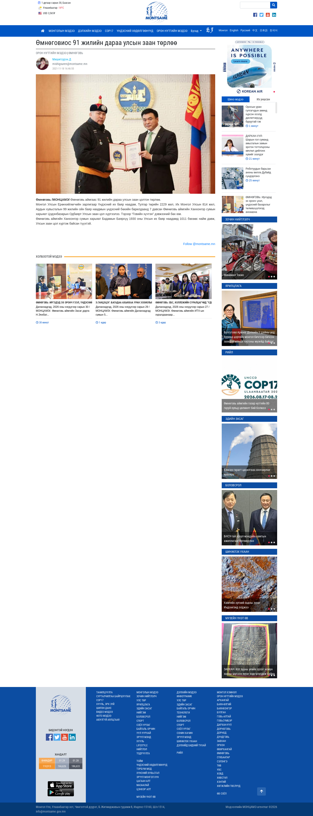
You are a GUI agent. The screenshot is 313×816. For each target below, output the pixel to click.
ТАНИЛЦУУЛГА (104, 692)
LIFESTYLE (142, 745)
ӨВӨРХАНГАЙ (224, 749)
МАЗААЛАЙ (143, 785)
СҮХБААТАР (223, 757)
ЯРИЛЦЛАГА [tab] (233, 286)
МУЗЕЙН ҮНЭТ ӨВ (146, 796)
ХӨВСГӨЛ (222, 777)
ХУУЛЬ (140, 741)
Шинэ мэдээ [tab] (235, 99)
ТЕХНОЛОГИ (183, 712)
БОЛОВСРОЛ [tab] (233, 485)
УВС (219, 769)
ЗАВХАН (221, 741)
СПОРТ (140, 720)
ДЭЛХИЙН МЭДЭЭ (90, 31)
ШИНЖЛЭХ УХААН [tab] (237, 551)
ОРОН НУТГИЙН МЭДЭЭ (172, 31)
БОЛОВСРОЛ (143, 716)
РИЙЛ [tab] (229, 352)
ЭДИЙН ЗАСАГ (144, 708)
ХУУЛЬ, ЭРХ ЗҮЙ (105, 704)
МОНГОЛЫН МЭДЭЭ (62, 31)
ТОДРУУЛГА (143, 753)
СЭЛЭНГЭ (222, 761)
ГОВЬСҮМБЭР (224, 720)
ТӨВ (219, 765)
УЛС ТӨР (141, 700)
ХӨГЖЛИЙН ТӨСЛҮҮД (228, 786)
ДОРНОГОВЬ (224, 728)
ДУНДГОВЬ (223, 736)
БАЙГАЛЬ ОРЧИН (146, 728)
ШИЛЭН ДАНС (104, 708)
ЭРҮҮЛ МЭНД (144, 737)
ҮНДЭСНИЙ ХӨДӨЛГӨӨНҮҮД (135, 31)
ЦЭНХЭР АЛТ (144, 789)
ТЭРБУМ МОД (144, 768)
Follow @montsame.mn (199, 244)
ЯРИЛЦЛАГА (143, 704)
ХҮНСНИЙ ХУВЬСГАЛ (148, 773)
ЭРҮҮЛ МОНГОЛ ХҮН (148, 777)
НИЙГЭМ (141, 712)
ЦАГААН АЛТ (143, 781)
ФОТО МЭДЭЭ (103, 715)
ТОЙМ (140, 761)
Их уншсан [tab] (263, 99)
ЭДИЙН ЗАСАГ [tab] (234, 418)
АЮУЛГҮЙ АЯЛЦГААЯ (108, 719)
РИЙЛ (180, 752)
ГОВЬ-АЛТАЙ (224, 716)
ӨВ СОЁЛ (221, 793)
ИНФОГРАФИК (184, 696)
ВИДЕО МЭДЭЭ (104, 711)
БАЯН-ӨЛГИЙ (224, 704)
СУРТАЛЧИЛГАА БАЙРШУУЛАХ (113, 696)
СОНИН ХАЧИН (185, 733)
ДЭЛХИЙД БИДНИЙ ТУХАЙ (191, 745)
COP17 (109, 31)
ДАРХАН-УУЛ (224, 724)
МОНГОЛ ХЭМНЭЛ (226, 692)
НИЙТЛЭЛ (142, 749)
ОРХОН (221, 745)
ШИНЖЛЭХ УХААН (187, 741)
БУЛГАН (221, 712)
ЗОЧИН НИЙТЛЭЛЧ (146, 696)
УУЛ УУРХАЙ (144, 733)
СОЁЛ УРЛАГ (143, 725)
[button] (41, 279)
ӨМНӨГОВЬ (223, 753)
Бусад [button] (195, 31)
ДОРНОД (221, 732)
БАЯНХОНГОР (224, 708)
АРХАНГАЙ (223, 700)
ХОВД (220, 773)
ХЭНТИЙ (221, 781)
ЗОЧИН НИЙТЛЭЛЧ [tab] (237, 219)
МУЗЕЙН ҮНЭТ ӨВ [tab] (236, 618)
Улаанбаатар (51, 8)
